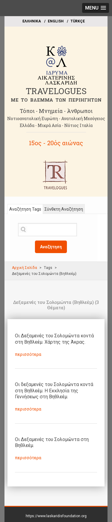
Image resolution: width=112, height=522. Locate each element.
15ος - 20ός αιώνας (56, 143)
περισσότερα (28, 354)
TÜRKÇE (77, 21)
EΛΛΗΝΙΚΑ (31, 21)
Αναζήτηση (51, 246)
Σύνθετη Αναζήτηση (64, 209)
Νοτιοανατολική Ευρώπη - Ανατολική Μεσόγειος (56, 118)
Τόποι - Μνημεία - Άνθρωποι (56, 110)
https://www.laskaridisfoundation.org (56, 516)
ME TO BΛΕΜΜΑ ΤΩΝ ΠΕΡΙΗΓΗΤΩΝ (56, 100)
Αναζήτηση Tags (25, 209)
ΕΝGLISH (56, 21)
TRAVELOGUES (56, 91)
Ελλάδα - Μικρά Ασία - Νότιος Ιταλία (56, 125)
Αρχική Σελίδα (24, 268)
